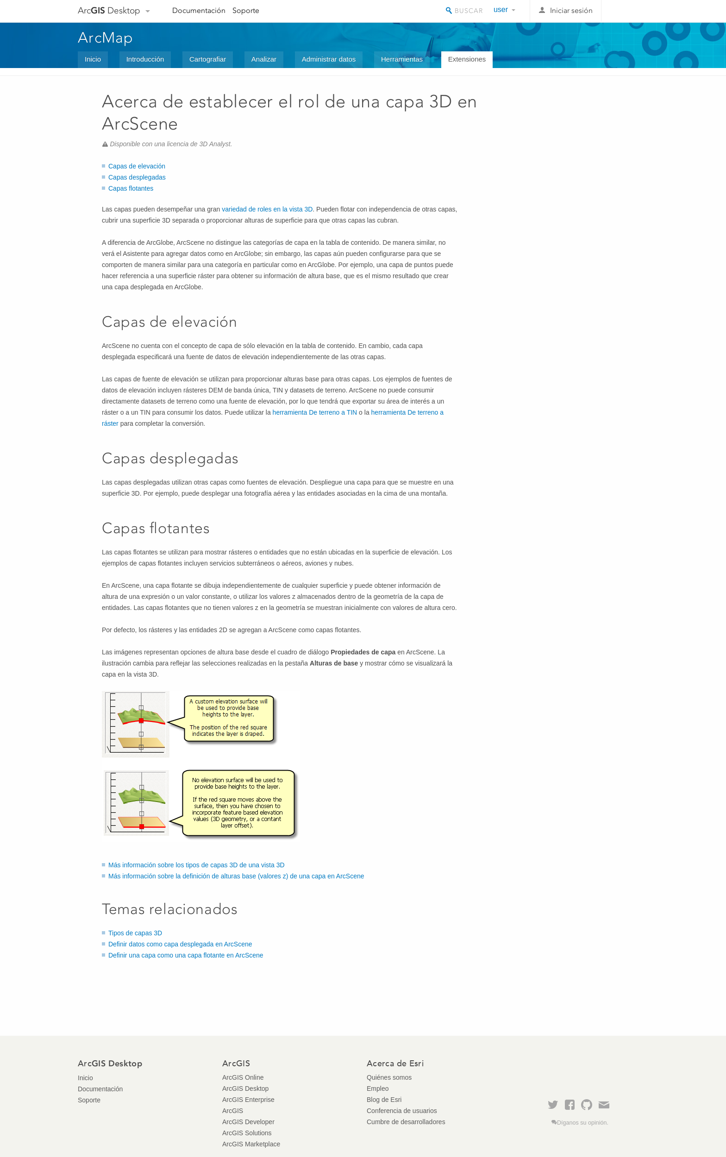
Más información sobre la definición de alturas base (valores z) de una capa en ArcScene (236, 876)
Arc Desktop (109, 10)
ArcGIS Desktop (245, 1088)
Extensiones (467, 59)
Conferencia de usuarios (402, 1110)
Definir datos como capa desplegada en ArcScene (180, 944)
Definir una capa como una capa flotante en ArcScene (185, 955)
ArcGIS (232, 1110)
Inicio (93, 59)
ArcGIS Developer (248, 1122)
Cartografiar (207, 59)
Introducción (145, 59)
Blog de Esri (384, 1099)
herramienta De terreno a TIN (315, 412)
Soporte (245, 10)
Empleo (377, 1088)
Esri (628, 11)
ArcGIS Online (242, 1077)
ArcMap (106, 37)
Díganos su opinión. (582, 1123)
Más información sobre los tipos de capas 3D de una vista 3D (196, 865)
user (501, 9)
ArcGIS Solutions (247, 1133)
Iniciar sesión (571, 10)
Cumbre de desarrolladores (406, 1122)
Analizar (263, 59)
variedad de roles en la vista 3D (267, 209)
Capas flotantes (130, 188)
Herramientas (402, 59)
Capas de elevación (136, 166)
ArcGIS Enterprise (248, 1099)
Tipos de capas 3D (135, 933)
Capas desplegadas (137, 177)
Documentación (198, 10)
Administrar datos (329, 59)
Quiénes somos (389, 1077)
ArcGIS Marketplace (251, 1144)
